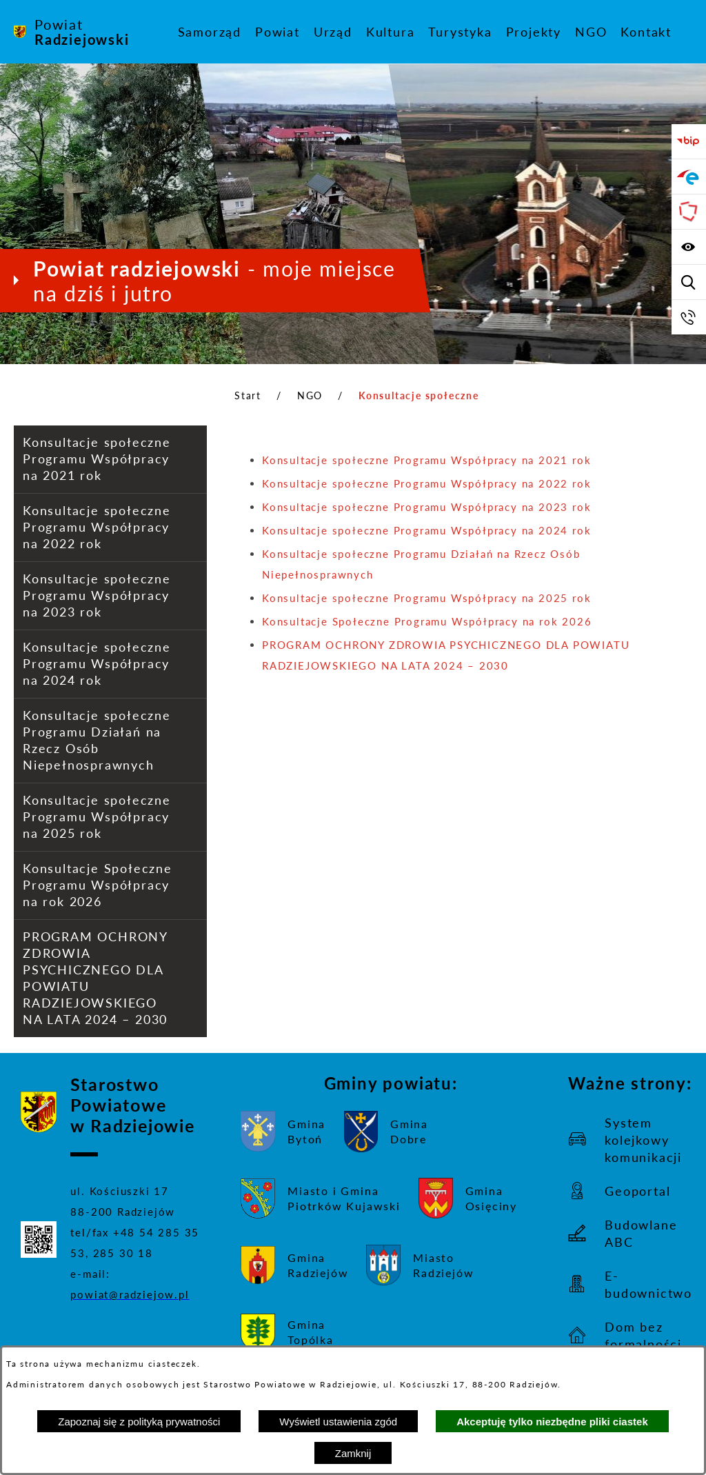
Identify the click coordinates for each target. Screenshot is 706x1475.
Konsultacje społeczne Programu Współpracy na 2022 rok (426, 483)
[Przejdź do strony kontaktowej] (689, 317)
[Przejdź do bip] (689, 141)
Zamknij (353, 1453)
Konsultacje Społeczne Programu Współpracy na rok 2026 (427, 621)
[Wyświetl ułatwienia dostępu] (689, 247)
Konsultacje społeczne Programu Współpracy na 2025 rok (426, 598)
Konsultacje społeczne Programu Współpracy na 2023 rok (426, 507)
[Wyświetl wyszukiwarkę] (689, 282)
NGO (310, 395)
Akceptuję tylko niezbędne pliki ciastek (552, 1421)
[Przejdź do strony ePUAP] (689, 176)
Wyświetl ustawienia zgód (338, 1421)
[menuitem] (209, 32)
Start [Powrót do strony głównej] (247, 395)
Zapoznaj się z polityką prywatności (139, 1421)
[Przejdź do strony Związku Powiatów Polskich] (689, 211)
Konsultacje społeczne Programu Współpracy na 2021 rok (426, 460)
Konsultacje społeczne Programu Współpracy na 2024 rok (426, 530)
